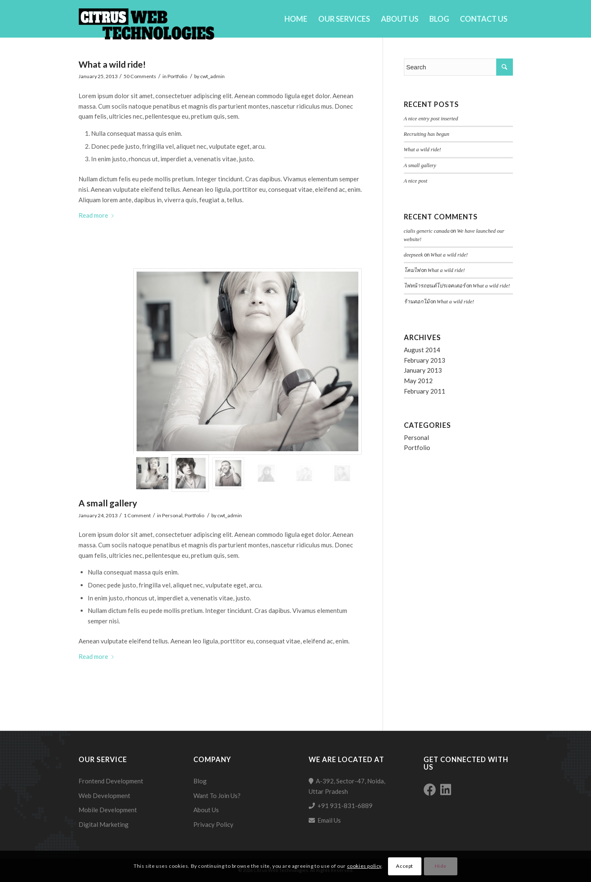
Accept (404, 866)
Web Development (104, 795)
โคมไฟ (412, 270)
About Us (206, 809)
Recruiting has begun (426, 134)
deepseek (413, 255)
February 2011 (424, 391)
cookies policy (364, 866)
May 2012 (418, 380)
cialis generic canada (427, 231)
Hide (440, 866)
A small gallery (108, 503)
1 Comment (137, 515)
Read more (98, 215)
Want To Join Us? (217, 795)
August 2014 (422, 349)
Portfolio (177, 76)
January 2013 (423, 370)
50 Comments (140, 76)
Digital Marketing (104, 824)
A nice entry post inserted (431, 119)
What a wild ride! (112, 64)
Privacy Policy (213, 824)
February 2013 (424, 360)
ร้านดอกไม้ (416, 302)
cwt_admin (212, 76)
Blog (200, 781)
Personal (172, 515)
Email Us (329, 820)
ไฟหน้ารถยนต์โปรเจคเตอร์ (434, 286)
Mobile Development (108, 809)
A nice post (415, 181)
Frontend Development (111, 781)
